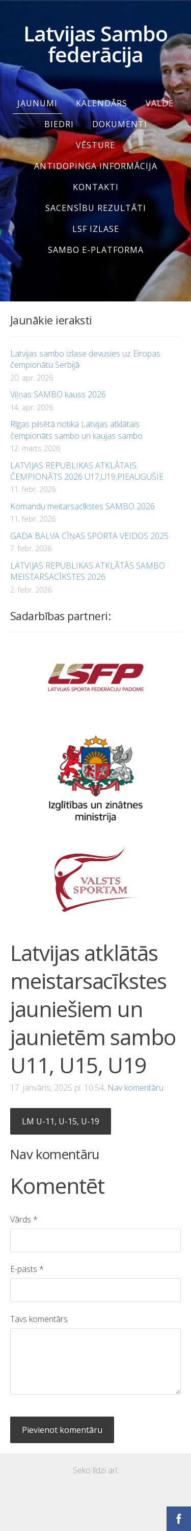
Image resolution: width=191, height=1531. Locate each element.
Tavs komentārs (39, 1319)
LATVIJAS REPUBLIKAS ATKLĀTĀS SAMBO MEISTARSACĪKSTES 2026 (87, 571)
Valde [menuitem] (160, 103)
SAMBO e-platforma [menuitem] (96, 249)
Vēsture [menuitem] (95, 145)
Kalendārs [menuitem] (101, 103)
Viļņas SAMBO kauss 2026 (58, 394)
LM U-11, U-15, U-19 (60, 1121)
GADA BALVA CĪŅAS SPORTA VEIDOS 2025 (89, 535)
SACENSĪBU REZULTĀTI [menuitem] (95, 208)
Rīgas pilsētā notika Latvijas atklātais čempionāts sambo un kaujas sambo (76, 429)
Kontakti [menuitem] (96, 187)
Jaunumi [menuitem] (37, 103)
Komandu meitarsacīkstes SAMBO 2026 (82, 506)
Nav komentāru (135, 1087)
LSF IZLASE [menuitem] (95, 228)
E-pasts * (27, 1269)
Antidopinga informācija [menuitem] (95, 166)
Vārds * (24, 1219)
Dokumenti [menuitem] (119, 124)
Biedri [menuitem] (59, 124)
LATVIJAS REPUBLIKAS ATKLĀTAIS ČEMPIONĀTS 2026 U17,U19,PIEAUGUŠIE (86, 471)
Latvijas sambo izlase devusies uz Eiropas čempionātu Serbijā (85, 359)
